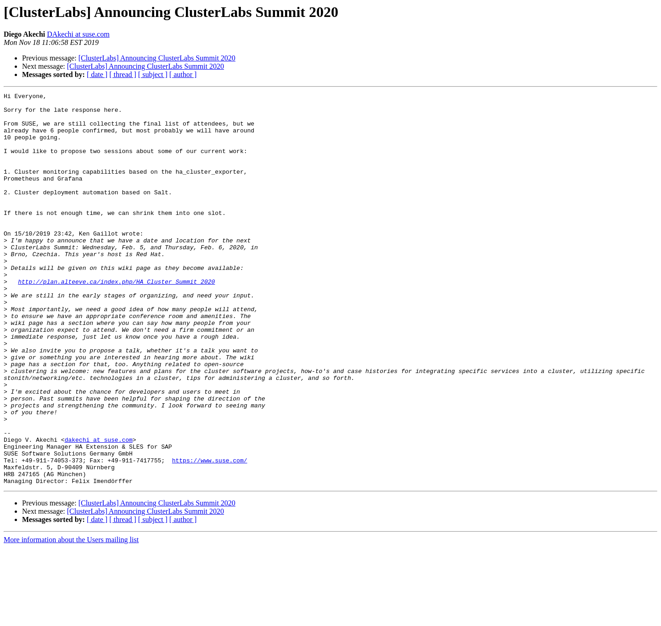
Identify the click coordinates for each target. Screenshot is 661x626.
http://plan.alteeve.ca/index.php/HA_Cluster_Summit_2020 (116, 320)
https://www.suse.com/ (209, 534)
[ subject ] (153, 74)
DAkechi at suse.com (78, 34)
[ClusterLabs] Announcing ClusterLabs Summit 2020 (156, 58)
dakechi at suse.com (99, 509)
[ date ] (97, 74)
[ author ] (183, 74)
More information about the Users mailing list (71, 618)
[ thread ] (122, 74)
